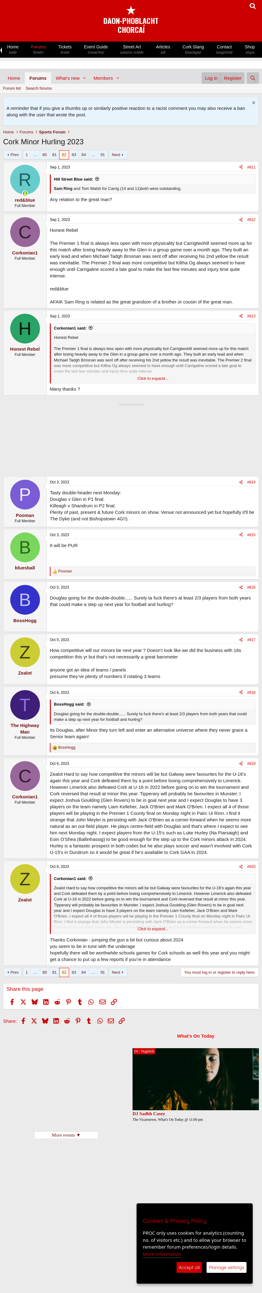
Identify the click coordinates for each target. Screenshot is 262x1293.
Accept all (189, 1267)
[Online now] (25, 193)
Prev (15, 154)
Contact (224, 49)
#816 (251, 587)
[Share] (241, 167)
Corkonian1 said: (70, 328)
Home (13, 49)
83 (74, 154)
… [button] (35, 154)
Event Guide (96, 49)
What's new (68, 78)
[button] (84, 78)
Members (103, 78)
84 (83, 154)
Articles (163, 49)
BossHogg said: (69, 704)
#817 (251, 640)
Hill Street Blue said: (73, 179)
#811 (251, 167)
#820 (251, 866)
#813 (251, 316)
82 (64, 154)
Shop (250, 49)
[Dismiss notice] (252, 103)
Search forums (39, 88)
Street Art (131, 49)
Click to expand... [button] (153, 378)
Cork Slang (193, 49)
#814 (251, 482)
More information (162, 1254)
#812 (251, 220)
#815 (251, 535)
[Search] (253, 78)
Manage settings (226, 1267)
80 (44, 154)
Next (116, 154)
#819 (251, 763)
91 (102, 154)
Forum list (12, 88)
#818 (251, 692)
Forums (38, 49)
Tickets (65, 49)
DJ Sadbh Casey (149, 1113)
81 (54, 154)
